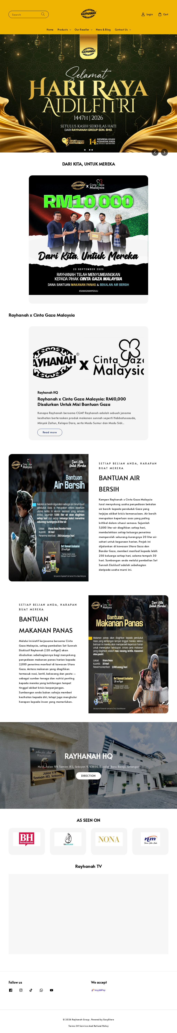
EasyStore (108, 1019)
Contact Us (121, 29)
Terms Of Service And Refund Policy (88, 1025)
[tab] (85, 150)
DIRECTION (88, 775)
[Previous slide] (155, 152)
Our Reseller (82, 29)
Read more (50, 432)
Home (50, 29)
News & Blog (103, 29)
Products (63, 29)
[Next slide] (164, 152)
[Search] (43, 14)
